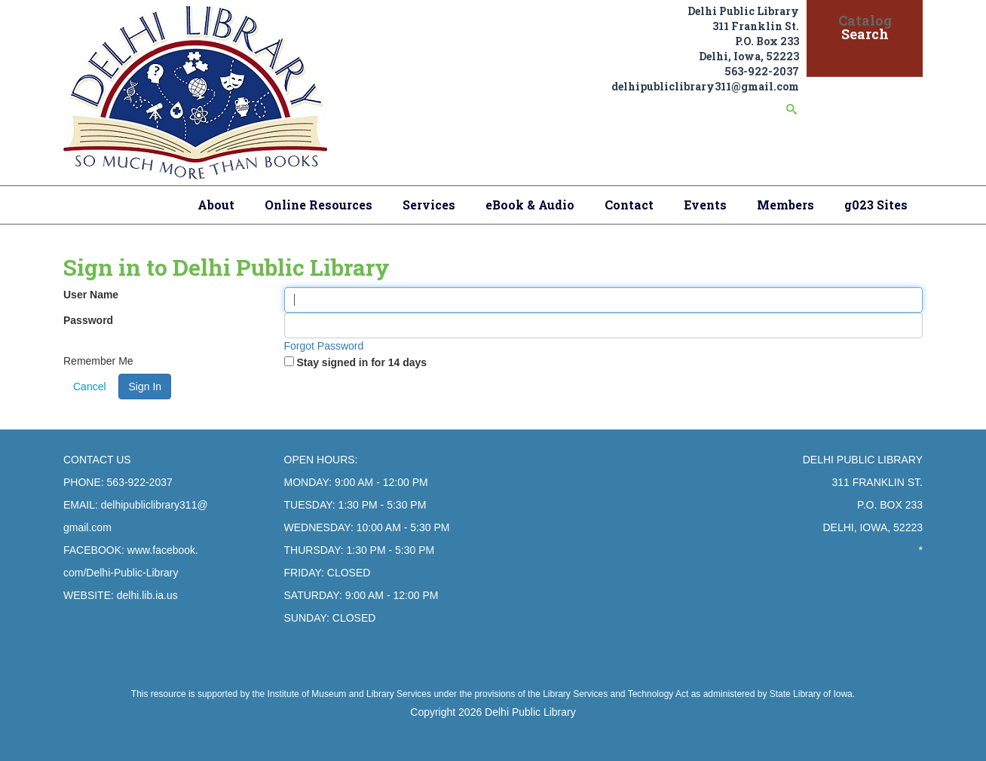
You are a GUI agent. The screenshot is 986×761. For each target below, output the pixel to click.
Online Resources (318, 204)
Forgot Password (324, 346)
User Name (90, 295)
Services (429, 204)
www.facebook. (162, 550)
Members (785, 204)
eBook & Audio (529, 204)
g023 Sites (876, 204)
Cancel (89, 386)
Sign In (144, 386)
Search (865, 34)
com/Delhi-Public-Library (121, 573)
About (216, 204)
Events (705, 204)
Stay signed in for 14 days (361, 362)
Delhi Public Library (530, 712)
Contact (629, 204)
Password (88, 320)
